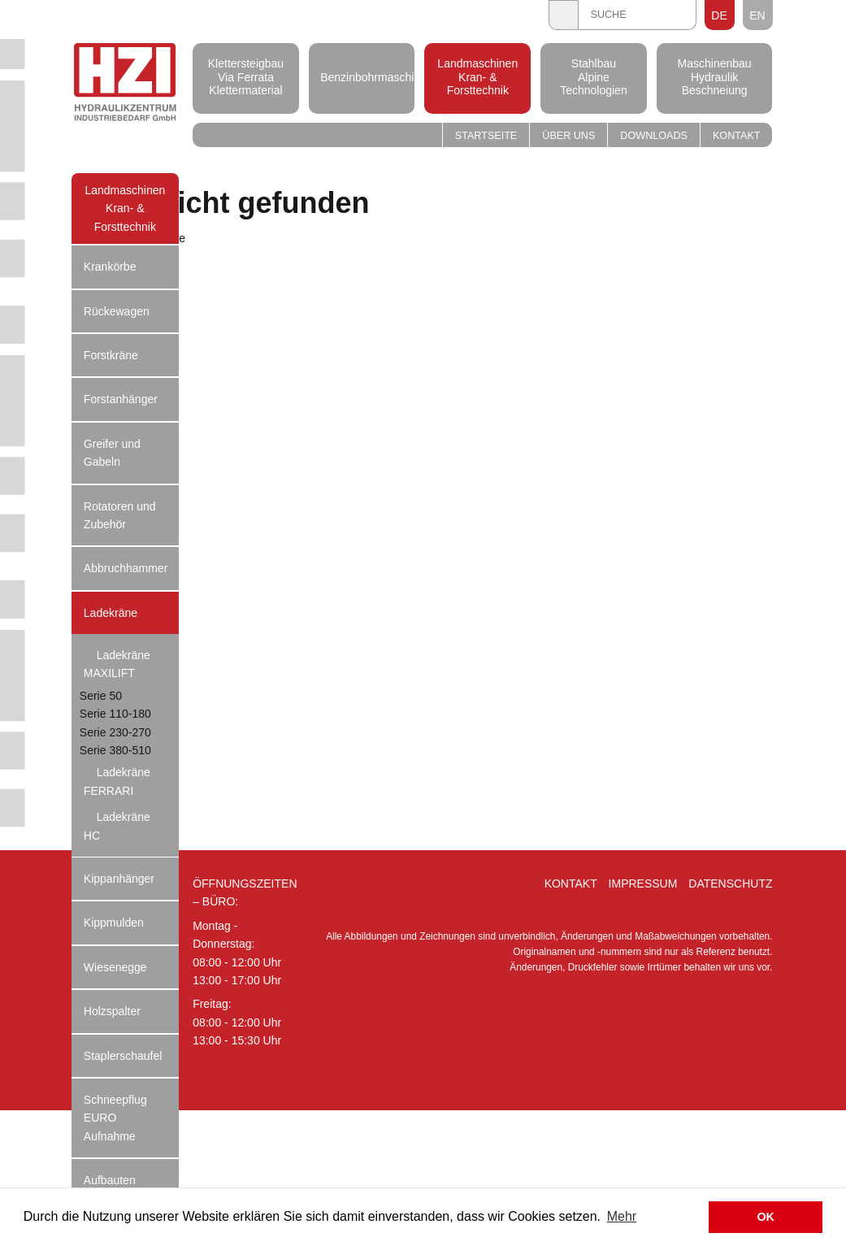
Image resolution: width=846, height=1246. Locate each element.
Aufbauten (110, 1180)
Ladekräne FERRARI (117, 781)
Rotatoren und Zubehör (120, 515)
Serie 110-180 (115, 713)
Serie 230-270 (115, 732)
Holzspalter (112, 1011)
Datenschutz (730, 883)
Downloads (654, 135)
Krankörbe (110, 266)
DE (719, 15)
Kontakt (737, 135)
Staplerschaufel (123, 1055)
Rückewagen (117, 311)
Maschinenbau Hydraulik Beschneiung (715, 77)
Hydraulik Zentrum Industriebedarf (125, 84)
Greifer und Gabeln (112, 452)
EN (757, 15)
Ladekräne (110, 612)
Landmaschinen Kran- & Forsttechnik (477, 77)
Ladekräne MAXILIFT (117, 664)
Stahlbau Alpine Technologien (593, 77)
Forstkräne (111, 355)
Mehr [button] (621, 1216)
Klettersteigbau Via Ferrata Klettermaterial (246, 77)
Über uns (568, 135)
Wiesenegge (115, 967)
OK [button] (765, 1216)
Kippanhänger (119, 878)
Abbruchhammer (126, 568)
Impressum (643, 883)
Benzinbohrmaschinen (361, 76)
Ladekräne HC (117, 825)
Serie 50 (101, 695)
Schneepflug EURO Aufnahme (115, 1118)
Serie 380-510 (115, 750)
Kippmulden (114, 922)
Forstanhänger (121, 399)
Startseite (486, 135)
